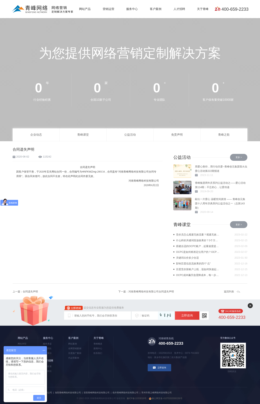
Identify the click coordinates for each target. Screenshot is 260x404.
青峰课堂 (83, 134)
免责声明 (177, 134)
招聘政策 (47, 366)
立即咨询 (187, 315)
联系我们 (98, 353)
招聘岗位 (47, 371)
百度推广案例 (74, 353)
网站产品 (85, 8)
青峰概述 (98, 344)
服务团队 (47, 348)
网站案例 (72, 344)
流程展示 (47, 353)
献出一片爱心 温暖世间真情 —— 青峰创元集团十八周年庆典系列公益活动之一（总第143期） (220, 203)
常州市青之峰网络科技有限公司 (156, 392)
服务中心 (132, 8)
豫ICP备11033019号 (136, 398)
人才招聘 (179, 8)
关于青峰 (203, 8)
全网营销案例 (74, 348)
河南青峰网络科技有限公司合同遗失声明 (151, 291)
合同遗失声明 (30, 291)
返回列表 (229, 291)
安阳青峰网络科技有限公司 (97, 392)
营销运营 (108, 8)
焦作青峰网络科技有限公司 (125, 392)
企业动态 (36, 134)
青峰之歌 (224, 134)
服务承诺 (47, 344)
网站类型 (22, 344)
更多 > (239, 157)
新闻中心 (98, 348)
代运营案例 (73, 358)
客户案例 (155, 8)
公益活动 (130, 134)
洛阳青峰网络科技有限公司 (68, 392)
